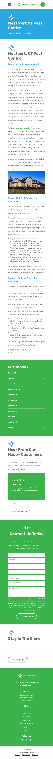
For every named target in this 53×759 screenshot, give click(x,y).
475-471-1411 (26, 685)
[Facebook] (31, 740)
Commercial (26, 720)
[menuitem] (26, 373)
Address (11, 577)
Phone (10, 565)
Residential (26, 717)
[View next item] (13, 504)
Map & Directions (26, 700)
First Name (12, 554)
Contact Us (26, 731)
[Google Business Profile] (22, 740)
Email (10, 571)
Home (26, 710)
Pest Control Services (27, 724)
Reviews (26, 727)
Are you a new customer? (16, 583)
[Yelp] (26, 740)
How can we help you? (15, 588)
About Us (26, 713)
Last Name (12, 560)
